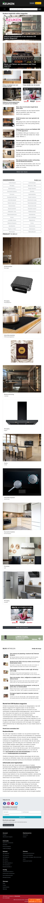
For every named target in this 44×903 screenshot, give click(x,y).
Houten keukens (32, 197)
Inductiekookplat (12, 200)
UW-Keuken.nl (6, 857)
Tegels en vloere (12, 228)
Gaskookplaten (32, 194)
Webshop (5, 889)
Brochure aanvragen (8, 825)
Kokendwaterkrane (12, 214)
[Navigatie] (4, 9)
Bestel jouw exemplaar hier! (11, 728)
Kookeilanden (32, 214)
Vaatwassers (32, 228)
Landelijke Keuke (12, 220)
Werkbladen (12, 231)
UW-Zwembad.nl (6, 864)
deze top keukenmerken (33, 767)
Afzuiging (12, 185)
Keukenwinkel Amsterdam (28, 853)
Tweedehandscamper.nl (8, 871)
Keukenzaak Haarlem (27, 861)
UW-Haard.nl (6, 855)
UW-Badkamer (6, 853)
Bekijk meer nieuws (22, 172)
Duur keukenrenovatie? (8, 875)
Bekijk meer (37, 180)
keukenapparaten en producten (17, 753)
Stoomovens (32, 226)
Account (32, 3)
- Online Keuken (12, 182)
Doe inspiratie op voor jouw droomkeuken (18, 751)
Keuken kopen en (12, 203)
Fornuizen (12, 194)
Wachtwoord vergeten (7, 836)
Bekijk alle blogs (36, 648)
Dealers (4, 885)
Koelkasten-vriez (12, 211)
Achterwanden (32, 182)
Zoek (39, 9)
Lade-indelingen (32, 217)
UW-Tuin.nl (5, 859)
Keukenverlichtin (12, 208)
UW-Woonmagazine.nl (7, 862)
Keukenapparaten (32, 203)
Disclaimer (5, 844)
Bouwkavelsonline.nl (7, 866)
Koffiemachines (32, 211)
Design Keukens (32, 188)
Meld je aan (22, 817)
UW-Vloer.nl (5, 861)
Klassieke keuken (32, 208)
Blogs (4, 883)
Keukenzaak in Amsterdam (8, 873)
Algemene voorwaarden (8, 842)
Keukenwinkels (6, 887)
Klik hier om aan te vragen (35, 900)
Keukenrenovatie (32, 205)
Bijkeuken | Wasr (32, 185)
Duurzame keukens (12, 191)
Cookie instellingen (7, 848)
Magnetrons (32, 220)
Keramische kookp (32, 200)
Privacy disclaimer (7, 846)
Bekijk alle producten (22, 627)
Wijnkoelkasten (32, 231)
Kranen (12, 217)
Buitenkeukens (12, 188)
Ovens (32, 223)
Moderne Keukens (12, 223)
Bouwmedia (17, 896)
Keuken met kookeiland (28, 855)
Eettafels (32, 191)
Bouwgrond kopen (7, 877)
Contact (24, 836)
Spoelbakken (12, 226)
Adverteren (25, 834)
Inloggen (4, 834)
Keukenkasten (12, 205)
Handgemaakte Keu (12, 197)
